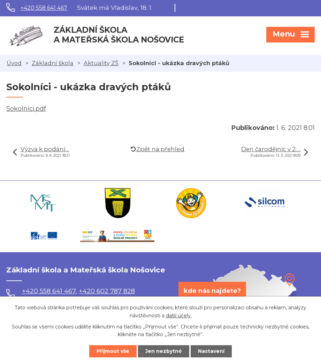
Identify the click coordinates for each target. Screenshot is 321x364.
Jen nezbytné (163, 351)
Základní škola (53, 63)
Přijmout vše (113, 351)
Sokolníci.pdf (26, 109)
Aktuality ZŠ (101, 63)
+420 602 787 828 (107, 291)
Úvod (14, 63)
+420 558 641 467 (44, 8)
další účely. (179, 315)
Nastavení (211, 351)
